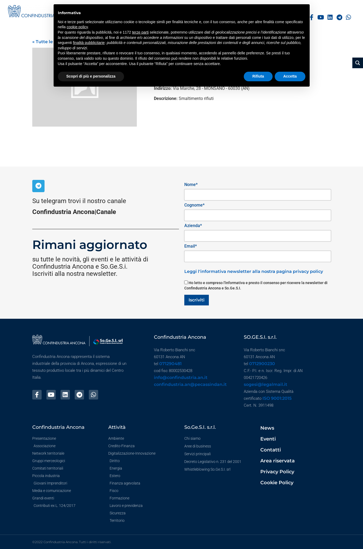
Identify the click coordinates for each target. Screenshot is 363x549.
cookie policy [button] (77, 27)
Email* (190, 246)
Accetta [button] (290, 76)
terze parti (140, 32)
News (267, 428)
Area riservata (277, 461)
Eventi (268, 439)
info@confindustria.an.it (181, 377)
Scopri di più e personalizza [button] (90, 76)
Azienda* (193, 225)
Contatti (270, 450)
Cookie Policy (276, 483)
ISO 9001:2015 (277, 398)
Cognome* (194, 205)
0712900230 (262, 363)
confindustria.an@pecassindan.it (190, 384)
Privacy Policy (277, 472)
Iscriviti (197, 299)
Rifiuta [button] (258, 76)
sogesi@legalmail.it (265, 384)
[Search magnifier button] (357, 63)
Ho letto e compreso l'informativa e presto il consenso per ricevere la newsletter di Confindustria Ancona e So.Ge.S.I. (256, 285)
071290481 (170, 363)
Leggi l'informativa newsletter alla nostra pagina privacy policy (253, 271)
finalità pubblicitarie (89, 43)
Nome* (191, 184)
